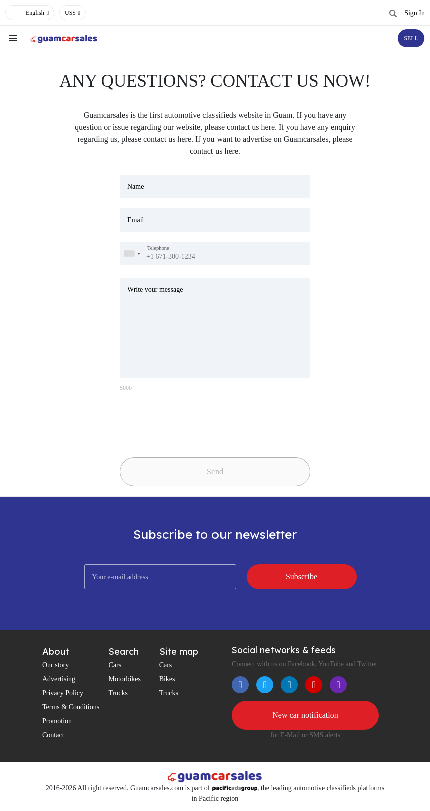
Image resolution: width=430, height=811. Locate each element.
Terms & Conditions (70, 707)
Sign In (414, 13)
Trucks (117, 693)
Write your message (155, 289)
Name (135, 186)
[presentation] (190, 420)
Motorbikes (124, 679)
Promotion (57, 721)
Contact (53, 735)
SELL (411, 38)
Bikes (167, 679)
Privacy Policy (62, 693)
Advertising (58, 679)
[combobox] (131, 253)
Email (135, 220)
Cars (114, 665)
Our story (55, 665)
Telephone (158, 248)
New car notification (305, 715)
